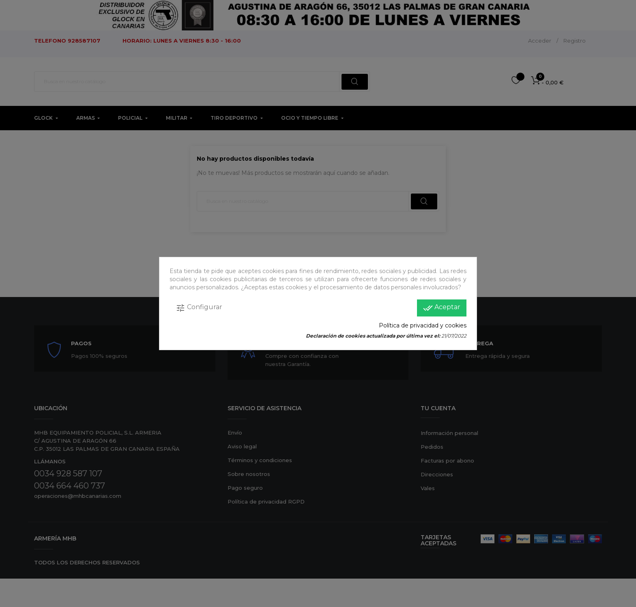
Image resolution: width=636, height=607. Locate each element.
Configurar (199, 308)
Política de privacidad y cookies (422, 325)
